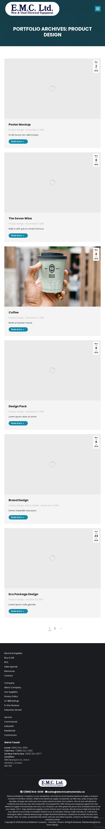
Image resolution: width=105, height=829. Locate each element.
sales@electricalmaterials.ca (66, 791)
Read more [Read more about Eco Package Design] (17, 611)
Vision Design (52, 825)
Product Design (16, 129)
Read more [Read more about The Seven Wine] (17, 235)
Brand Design (18, 500)
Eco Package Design (23, 594)
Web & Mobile (32, 505)
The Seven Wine (20, 218)
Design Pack (18, 406)
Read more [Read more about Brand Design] (17, 517)
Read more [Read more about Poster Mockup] (17, 141)
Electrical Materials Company (34, 822)
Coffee (14, 312)
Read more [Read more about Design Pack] (17, 423)
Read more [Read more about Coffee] (17, 329)
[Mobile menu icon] (98, 9)
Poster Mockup (20, 124)
